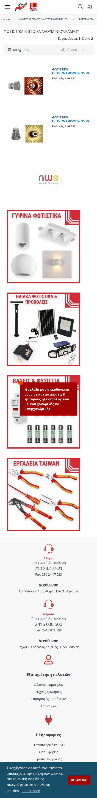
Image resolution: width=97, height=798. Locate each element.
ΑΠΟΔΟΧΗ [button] (79, 780)
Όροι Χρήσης (48, 752)
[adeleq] (25, 6)
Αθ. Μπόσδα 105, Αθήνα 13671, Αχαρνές (48, 591)
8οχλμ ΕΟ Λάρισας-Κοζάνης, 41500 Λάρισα (49, 647)
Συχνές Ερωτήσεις (48, 691)
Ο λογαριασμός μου (48, 684)
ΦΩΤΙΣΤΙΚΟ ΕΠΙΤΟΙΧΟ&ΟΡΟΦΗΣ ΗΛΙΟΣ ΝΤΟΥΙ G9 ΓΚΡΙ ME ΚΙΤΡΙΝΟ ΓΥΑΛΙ (71, 122)
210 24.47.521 (48, 568)
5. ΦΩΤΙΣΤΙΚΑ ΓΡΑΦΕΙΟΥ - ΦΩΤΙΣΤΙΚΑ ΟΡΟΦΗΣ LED (43, 19)
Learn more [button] (31, 791)
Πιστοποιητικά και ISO (49, 745)
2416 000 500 (48, 624)
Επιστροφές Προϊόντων (48, 699)
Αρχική (7, 19)
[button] (80, 6)
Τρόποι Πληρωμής (48, 759)
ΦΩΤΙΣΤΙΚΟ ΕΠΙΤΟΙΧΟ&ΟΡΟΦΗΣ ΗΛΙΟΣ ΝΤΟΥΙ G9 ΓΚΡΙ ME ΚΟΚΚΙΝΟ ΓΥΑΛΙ (71, 74)
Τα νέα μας (48, 706)
